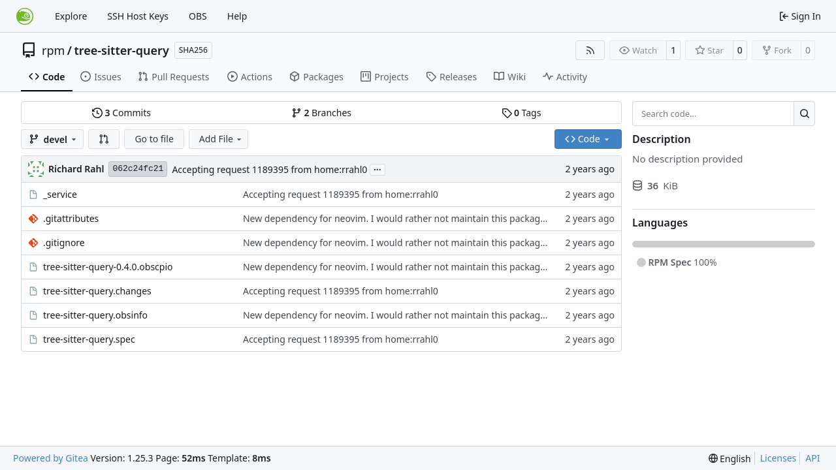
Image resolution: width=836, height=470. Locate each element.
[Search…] (804, 113)
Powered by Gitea (50, 458)
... (377, 168)
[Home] (25, 16)
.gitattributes (71, 218)
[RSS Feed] (590, 50)
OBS (198, 16)
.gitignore (64, 242)
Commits (121, 112)
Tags (521, 112)
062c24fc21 (137, 169)
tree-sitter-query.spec (89, 339)
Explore (71, 16)
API (812, 458)
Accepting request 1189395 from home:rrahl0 (269, 169)
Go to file (154, 139)
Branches (321, 112)
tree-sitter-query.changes (97, 291)
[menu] (730, 458)
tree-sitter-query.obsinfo (95, 315)
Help (237, 16)
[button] (104, 139)
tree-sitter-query (121, 50)
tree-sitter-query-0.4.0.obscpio (108, 266)
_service (60, 194)
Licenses (778, 458)
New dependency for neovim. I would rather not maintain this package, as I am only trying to (443, 218)
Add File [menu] (221, 139)
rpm (53, 50)
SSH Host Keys (138, 16)
